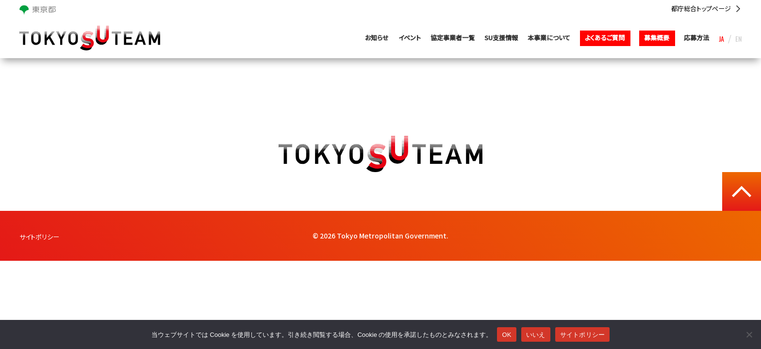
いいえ (536, 334)
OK (506, 334)
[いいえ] (749, 334)
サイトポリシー (40, 236)
